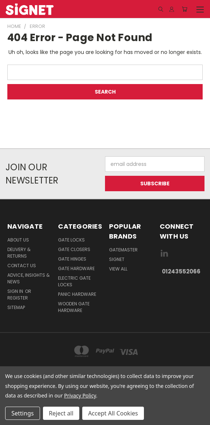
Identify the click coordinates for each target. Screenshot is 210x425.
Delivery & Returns (18, 252)
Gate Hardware (76, 268)
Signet (116, 259)
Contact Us (21, 265)
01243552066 (181, 271)
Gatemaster (123, 250)
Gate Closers (74, 249)
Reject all (61, 413)
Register (17, 298)
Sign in (15, 291)
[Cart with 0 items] (184, 9)
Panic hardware (77, 294)
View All (118, 269)
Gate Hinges (72, 259)
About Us (18, 240)
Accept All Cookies (113, 413)
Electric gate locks (74, 281)
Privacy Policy (80, 395)
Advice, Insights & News (28, 278)
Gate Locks (71, 240)
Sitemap (16, 307)
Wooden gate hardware (74, 307)
